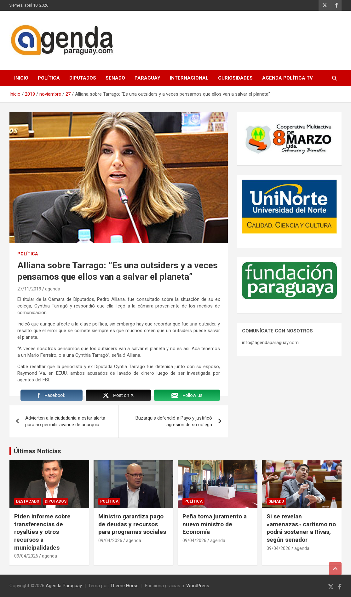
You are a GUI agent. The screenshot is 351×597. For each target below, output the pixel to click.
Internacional (189, 78)
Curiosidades (235, 78)
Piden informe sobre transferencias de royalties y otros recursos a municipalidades (42, 532)
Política (49, 78)
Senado (115, 78)
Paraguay (147, 78)
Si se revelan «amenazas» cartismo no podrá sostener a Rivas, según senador (301, 528)
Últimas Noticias (37, 451)
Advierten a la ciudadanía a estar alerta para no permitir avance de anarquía (65, 421)
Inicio (21, 78)
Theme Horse (124, 585)
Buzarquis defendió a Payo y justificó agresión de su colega (173, 421)
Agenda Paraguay (64, 585)
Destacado (27, 501)
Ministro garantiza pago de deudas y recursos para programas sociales (132, 524)
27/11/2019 (29, 288)
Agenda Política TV (287, 78)
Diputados (82, 78)
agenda (52, 288)
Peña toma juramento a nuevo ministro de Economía (214, 524)
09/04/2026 (26, 555)
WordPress (197, 585)
